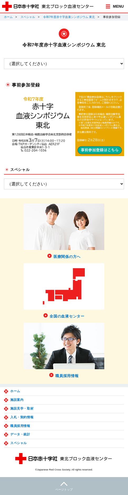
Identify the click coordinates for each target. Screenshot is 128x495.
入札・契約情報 (21, 417)
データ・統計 (20, 434)
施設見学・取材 (21, 408)
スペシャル (28, 16)
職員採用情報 (20, 426)
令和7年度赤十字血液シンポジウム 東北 (69, 16)
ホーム (8, 16)
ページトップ (64, 485)
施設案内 (16, 400)
